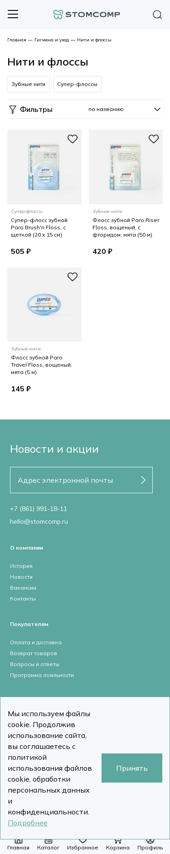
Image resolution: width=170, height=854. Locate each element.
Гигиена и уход (51, 40)
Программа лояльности (42, 675)
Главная (16, 40)
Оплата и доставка (36, 642)
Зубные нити (28, 84)
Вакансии (23, 587)
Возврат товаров (33, 653)
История (21, 565)
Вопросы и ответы (34, 664)
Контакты (23, 598)
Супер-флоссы (77, 84)
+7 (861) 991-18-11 (38, 509)
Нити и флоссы (94, 40)
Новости (21, 576)
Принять (132, 768)
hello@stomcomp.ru (39, 521)
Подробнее (28, 822)
